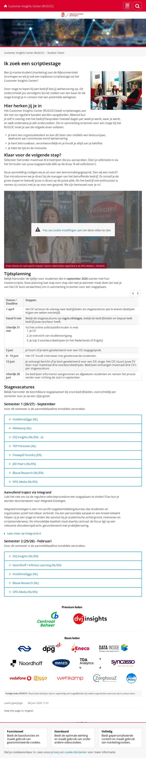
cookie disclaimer (75, 752)
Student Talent (55, 52)
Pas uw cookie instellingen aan (62, 230)
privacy (55, 752)
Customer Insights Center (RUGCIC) (29, 6)
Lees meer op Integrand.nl (22, 529)
